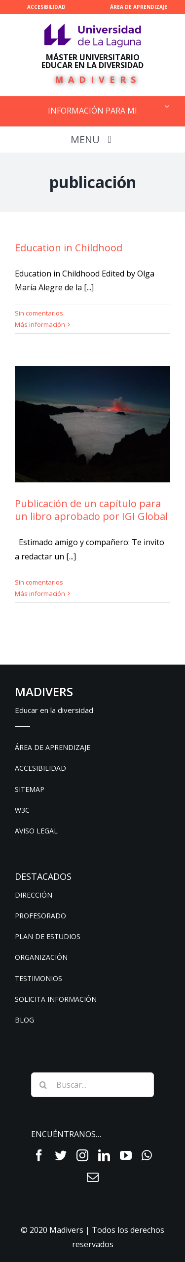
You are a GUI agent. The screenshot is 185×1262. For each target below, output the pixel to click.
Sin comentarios (39, 313)
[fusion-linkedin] (104, 1155)
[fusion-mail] (93, 1177)
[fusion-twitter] (61, 1155)
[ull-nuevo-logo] (92, 27)
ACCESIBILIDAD (46, 6)
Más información (40, 324)
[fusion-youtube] (126, 1155)
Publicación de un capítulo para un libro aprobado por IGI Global (91, 510)
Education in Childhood (68, 247)
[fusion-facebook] (39, 1155)
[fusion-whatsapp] (147, 1155)
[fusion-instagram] (82, 1155)
